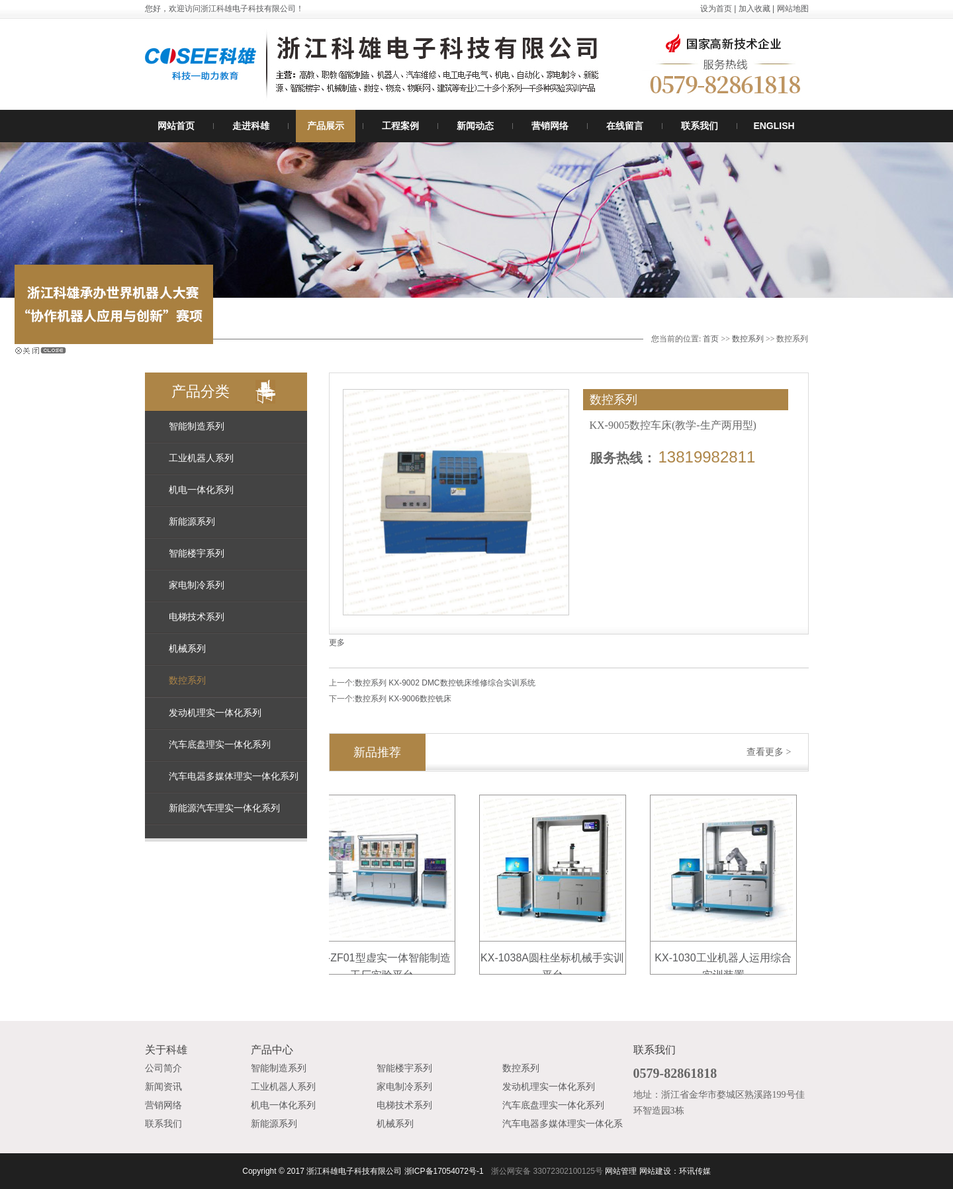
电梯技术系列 (196, 617)
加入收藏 (754, 8)
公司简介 (163, 1068)
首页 (711, 338)
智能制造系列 (196, 426)
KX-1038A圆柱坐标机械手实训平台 (555, 959)
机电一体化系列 (201, 490)
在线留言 (624, 125)
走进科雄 (250, 125)
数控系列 (748, 338)
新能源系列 (192, 522)
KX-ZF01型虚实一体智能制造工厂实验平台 (384, 959)
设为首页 (716, 8)
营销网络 (549, 125)
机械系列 (187, 649)
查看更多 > (769, 752)
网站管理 (621, 1171)
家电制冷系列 (196, 585)
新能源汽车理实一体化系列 (224, 808)
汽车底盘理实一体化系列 (220, 745)
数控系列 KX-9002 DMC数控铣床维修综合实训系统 (445, 682)
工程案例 (400, 125)
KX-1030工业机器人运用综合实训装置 (725, 959)
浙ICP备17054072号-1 (444, 1171)
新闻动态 (475, 125)
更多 (337, 642)
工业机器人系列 (201, 458)
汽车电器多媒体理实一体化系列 (233, 776)
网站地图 (793, 8)
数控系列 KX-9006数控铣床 (403, 698)
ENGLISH (773, 125)
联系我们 (699, 125)
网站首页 (176, 125)
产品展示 (325, 125)
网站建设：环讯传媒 (675, 1171)
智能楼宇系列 (196, 553)
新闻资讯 (163, 1087)
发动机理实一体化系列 (215, 713)
